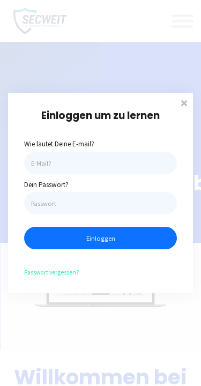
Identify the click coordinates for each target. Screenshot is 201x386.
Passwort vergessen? (51, 272)
